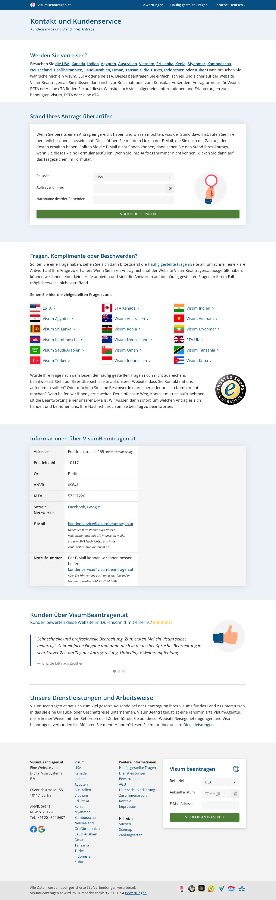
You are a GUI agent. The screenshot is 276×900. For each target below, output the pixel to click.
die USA (62, 63)
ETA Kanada (119, 308)
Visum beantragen (203, 817)
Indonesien (174, 69)
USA (78, 767)
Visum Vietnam (194, 318)
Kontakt (125, 801)
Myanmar (196, 63)
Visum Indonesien (124, 360)
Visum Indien (192, 308)
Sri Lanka (164, 63)
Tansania (133, 69)
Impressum (128, 806)
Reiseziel (43, 175)
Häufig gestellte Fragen (189, 5)
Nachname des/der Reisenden (61, 198)
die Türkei (153, 69)
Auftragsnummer (50, 187)
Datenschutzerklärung (137, 790)
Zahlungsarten (130, 835)
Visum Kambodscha (54, 339)
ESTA (40, 308)
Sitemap (125, 829)
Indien (93, 63)
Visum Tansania (194, 350)
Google (93, 506)
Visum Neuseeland (125, 339)
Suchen (125, 824)
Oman (117, 69)
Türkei (80, 850)
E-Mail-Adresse (182, 803)
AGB (122, 784)
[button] (133, 177)
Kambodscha (219, 63)
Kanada (78, 63)
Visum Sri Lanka (50, 329)
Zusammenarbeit (133, 795)
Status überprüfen (138, 214)
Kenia (180, 63)
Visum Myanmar (195, 329)
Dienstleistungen (198, 724)
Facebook (76, 506)
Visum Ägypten (50, 318)
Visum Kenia (119, 329)
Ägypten (108, 63)
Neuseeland (41, 69)
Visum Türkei (48, 360)
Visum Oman (120, 350)
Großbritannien (68, 69)
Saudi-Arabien (97, 69)
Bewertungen (152, 5)
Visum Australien (123, 318)
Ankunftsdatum (182, 792)
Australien (127, 63)
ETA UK (186, 339)
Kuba (199, 69)
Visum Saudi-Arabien (55, 350)
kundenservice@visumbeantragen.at (100, 523)
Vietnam (146, 63)
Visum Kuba (191, 360)
